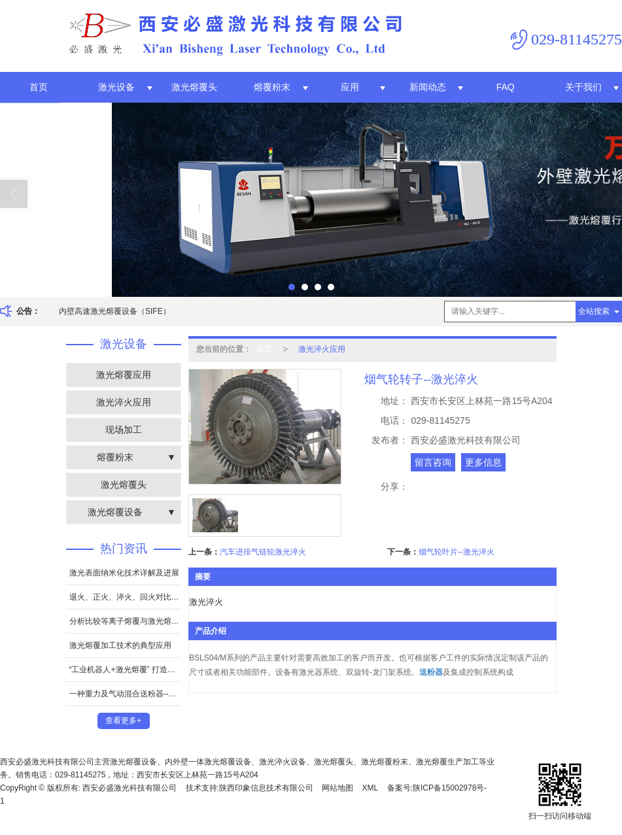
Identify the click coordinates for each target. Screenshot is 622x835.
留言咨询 (433, 462)
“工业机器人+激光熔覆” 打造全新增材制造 (125, 669)
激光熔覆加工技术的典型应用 (120, 645)
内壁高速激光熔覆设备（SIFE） (115, 311)
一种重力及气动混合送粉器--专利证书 (125, 693)
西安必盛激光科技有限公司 (129, 787)
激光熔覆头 (194, 87)
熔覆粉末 (272, 87)
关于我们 (583, 87)
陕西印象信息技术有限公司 (266, 787)
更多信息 (483, 462)
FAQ (505, 87)
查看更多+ (123, 720)
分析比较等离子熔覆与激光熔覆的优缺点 (125, 621)
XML (370, 787)
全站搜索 (594, 311)
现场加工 (123, 429)
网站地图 (337, 787)
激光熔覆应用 (123, 374)
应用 (350, 87)
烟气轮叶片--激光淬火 (456, 551)
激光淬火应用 (123, 402)
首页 (38, 87)
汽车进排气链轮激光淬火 (263, 551)
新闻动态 (427, 87)
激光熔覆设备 (115, 512)
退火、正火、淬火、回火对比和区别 (125, 597)
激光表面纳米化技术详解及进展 (124, 572)
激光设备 (116, 87)
